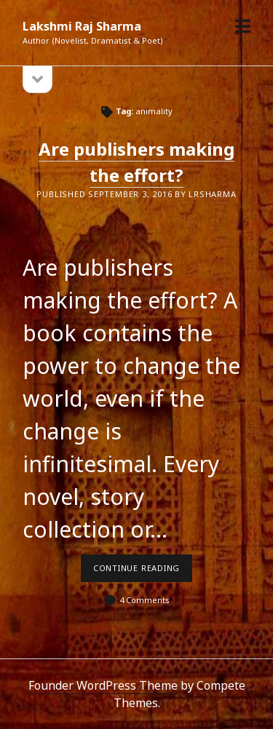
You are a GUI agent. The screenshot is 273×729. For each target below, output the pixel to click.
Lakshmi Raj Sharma (82, 26)
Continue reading (142, 572)
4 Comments (144, 599)
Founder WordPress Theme (103, 685)
